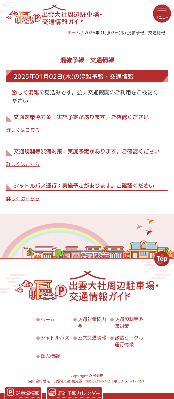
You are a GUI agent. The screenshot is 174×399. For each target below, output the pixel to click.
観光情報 (50, 356)
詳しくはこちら (23, 130)
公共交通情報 (92, 337)
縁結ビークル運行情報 (128, 341)
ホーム (74, 32)
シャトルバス (55, 337)
